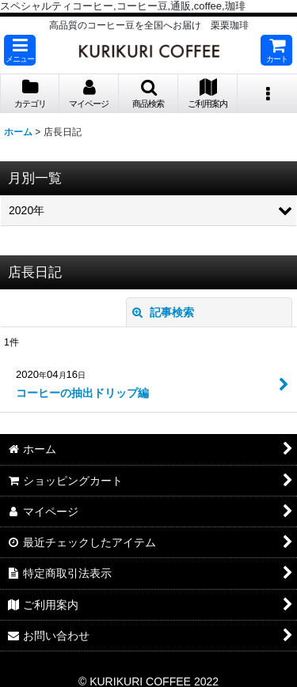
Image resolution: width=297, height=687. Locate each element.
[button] (20, 50)
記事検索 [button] (163, 312)
